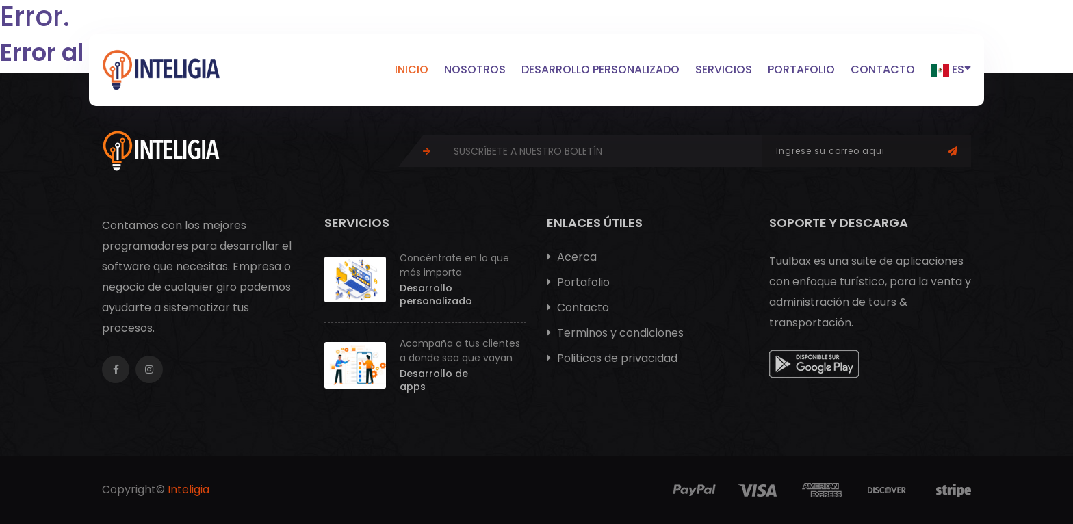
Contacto (883, 69)
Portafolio (801, 69)
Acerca (572, 257)
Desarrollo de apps (434, 380)
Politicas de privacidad (612, 358)
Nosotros (475, 69)
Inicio (411, 69)
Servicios (723, 69)
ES (951, 68)
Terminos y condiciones (615, 333)
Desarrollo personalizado (600, 69)
